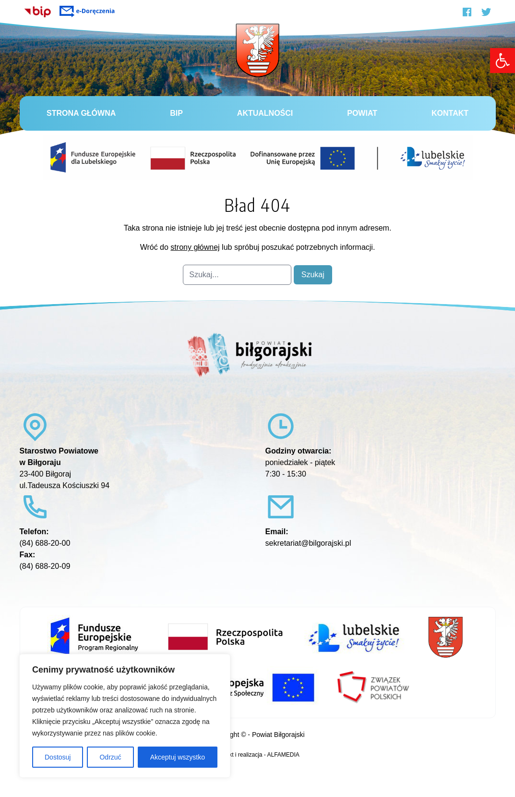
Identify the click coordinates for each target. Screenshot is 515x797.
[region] (124, 716)
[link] (502, 60)
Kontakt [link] (449, 113)
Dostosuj (58, 757)
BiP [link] (176, 113)
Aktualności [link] (265, 113)
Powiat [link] (362, 113)
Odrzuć (110, 757)
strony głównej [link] (194, 247)
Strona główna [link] (81, 113)
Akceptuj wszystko (177, 757)
